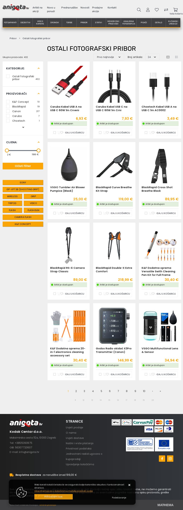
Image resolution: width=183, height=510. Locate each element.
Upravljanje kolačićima (80, 464)
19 (144, 400)
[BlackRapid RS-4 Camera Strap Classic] (70, 294)
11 (75, 400)
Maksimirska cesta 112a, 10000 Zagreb (33, 437)
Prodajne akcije (97, 9)
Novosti (84, 7)
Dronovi (54, 22)
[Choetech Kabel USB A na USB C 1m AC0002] (162, 132)
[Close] (53, 496)
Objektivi (25, 22)
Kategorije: (15, 68)
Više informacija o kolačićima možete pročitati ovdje (63, 490)
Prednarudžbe (69, 7)
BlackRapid (26, 106)
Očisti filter (23, 166)
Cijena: (11, 142)
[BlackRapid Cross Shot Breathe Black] (162, 213)
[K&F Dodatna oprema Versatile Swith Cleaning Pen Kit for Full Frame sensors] (162, 294)
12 (83, 400)
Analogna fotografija (128, 22)
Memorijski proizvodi (113, 22)
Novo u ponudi (51, 9)
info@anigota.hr (29, 452)
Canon (26, 111)
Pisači (144, 22)
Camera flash (22, 217)
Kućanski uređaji (173, 22)
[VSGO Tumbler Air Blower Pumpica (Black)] (70, 213)
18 (135, 400)
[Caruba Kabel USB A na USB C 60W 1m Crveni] (70, 132)
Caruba (26, 115)
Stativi (98, 22)
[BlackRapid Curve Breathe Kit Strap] (116, 213)
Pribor (83, 22)
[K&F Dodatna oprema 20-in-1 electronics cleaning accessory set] (70, 374)
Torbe (69, 22)
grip (33, 196)
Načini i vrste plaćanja (79, 443)
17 (126, 400)
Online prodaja (47, 504)
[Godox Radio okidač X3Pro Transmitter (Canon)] (116, 374)
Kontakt (112, 7)
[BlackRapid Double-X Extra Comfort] (116, 294)
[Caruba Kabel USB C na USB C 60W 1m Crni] (116, 132)
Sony (23, 182)
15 (109, 400)
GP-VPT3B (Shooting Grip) (23, 189)
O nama (71, 433)
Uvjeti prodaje (74, 427)
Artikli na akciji (37, 9)
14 (100, 400)
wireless (12, 196)
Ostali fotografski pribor (26, 78)
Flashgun (33, 210)
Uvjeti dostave (75, 438)
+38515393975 (23, 443)
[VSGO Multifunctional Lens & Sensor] (162, 374)
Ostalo (158, 22)
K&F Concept (26, 101)
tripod (12, 203)
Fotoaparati (10, 22)
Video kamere (40, 22)
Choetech (26, 120)
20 (153, 400)
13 (92, 400)
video (33, 203)
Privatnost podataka (78, 448)
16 (118, 400)
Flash (12, 210)
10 (144, 391)
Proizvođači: (16, 94)
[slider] (7, 150)
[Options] (119, 497)
